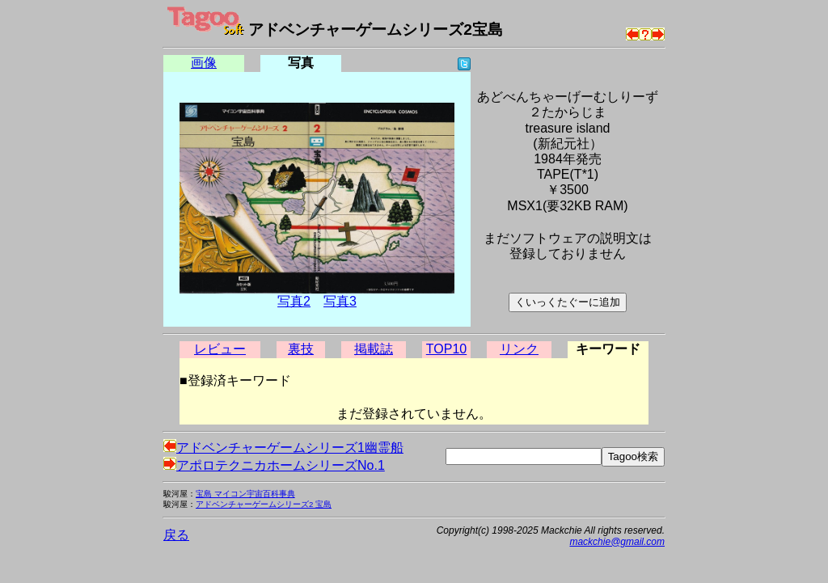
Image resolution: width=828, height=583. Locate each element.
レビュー (220, 349)
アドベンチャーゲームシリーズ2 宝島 (264, 504)
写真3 (340, 301)
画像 (204, 63)
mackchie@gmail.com (617, 541)
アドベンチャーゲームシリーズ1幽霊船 (283, 447)
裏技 (301, 349)
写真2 (293, 301)
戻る (176, 535)
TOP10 (446, 349)
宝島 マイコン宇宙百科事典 (245, 493)
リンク (519, 349)
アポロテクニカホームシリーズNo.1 (274, 465)
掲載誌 (373, 349)
